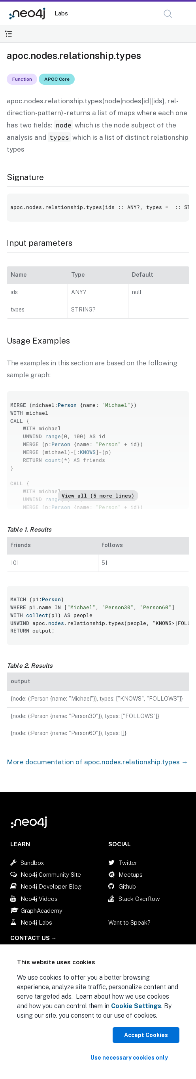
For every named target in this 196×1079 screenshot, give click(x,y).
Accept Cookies (146, 1035)
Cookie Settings (136, 1006)
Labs (61, 13)
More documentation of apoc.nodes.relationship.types (93, 762)
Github (127, 886)
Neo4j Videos (39, 898)
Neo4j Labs (36, 922)
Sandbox (32, 862)
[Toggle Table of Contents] (8, 33)
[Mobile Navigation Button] (186, 14)
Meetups (131, 874)
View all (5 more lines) (98, 495)
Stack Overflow (139, 898)
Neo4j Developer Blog (51, 886)
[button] (168, 14)
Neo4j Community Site (51, 874)
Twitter (128, 862)
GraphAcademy (41, 910)
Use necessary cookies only (129, 1057)
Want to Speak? (129, 922)
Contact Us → (33, 938)
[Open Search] (168, 14)
